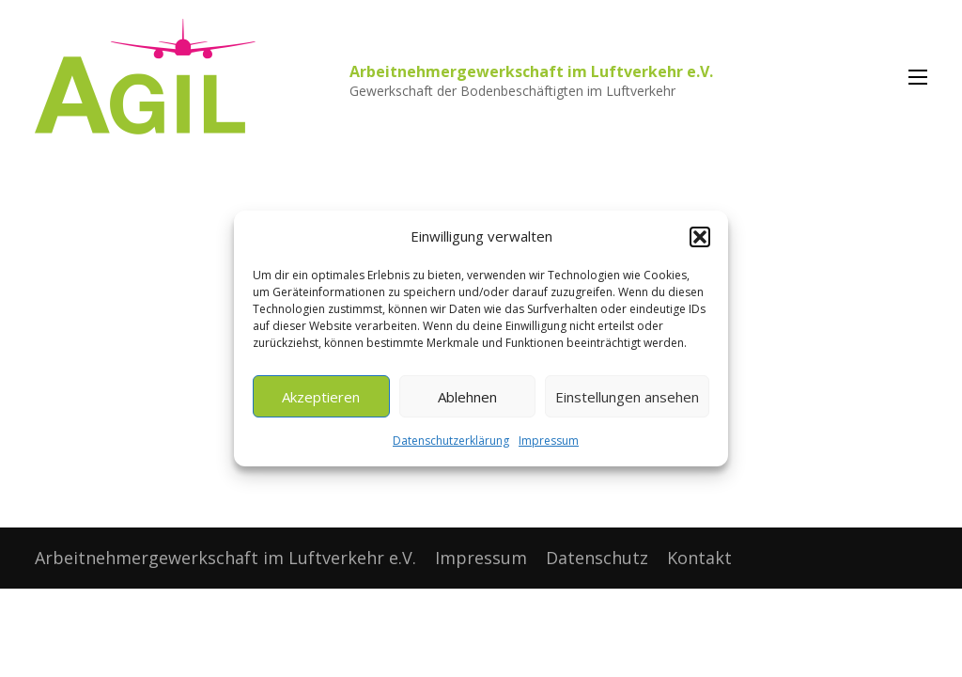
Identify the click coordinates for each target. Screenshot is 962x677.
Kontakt (699, 557)
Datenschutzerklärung (451, 441)
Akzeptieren (321, 396)
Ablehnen (467, 396)
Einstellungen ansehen (627, 396)
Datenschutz (597, 557)
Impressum (549, 441)
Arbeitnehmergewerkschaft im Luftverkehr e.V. (531, 71)
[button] (699, 237)
